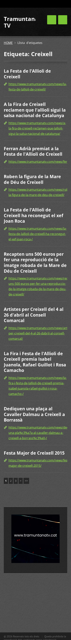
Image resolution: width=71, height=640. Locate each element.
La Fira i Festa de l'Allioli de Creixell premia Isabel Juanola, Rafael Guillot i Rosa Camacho (35, 361)
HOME (8, 43)
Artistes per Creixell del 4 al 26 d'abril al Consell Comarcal (33, 314)
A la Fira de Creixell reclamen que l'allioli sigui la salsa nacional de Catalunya (35, 109)
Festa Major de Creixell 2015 (34, 453)
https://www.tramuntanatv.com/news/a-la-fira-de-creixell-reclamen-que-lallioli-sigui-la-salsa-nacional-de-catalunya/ (37, 128)
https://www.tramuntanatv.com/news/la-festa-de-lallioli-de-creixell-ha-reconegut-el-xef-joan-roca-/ (38, 233)
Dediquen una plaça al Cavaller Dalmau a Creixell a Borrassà (34, 414)
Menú (62, 19)
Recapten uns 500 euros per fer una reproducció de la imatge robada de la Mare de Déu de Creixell (35, 262)
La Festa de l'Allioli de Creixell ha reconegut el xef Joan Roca (33, 215)
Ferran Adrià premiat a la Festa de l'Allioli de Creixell (33, 151)
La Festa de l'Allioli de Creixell (27, 74)
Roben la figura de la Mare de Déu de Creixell (32, 179)
